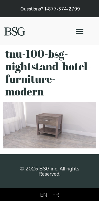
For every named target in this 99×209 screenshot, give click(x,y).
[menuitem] (43, 194)
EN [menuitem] (43, 194)
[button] (79, 31)
